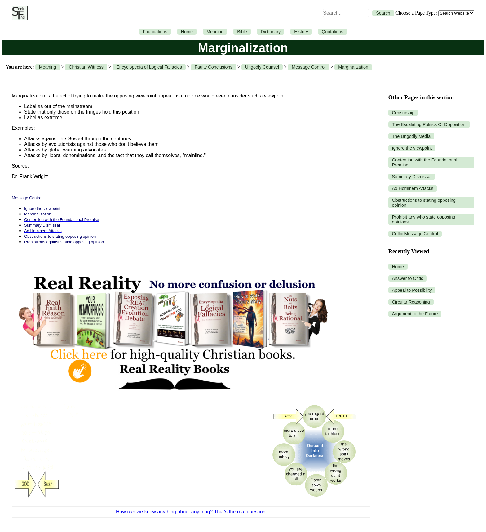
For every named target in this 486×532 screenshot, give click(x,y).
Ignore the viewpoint (412, 148)
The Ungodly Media (411, 136)
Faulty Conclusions (213, 67)
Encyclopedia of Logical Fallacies (149, 67)
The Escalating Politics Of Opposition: (429, 124)
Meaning (214, 31)
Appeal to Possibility (412, 290)
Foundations (155, 31)
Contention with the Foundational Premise (424, 162)
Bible (242, 31)
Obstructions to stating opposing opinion (424, 203)
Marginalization (353, 67)
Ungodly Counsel (262, 67)
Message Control (308, 67)
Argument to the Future (415, 313)
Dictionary (271, 31)
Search (383, 13)
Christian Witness (86, 67)
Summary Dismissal (411, 176)
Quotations (332, 31)
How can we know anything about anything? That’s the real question (190, 511)
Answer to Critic (407, 278)
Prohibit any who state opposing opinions (423, 219)
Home (187, 31)
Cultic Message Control (415, 233)
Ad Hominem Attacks (413, 188)
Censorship (403, 112)
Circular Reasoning (411, 302)
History (301, 31)
